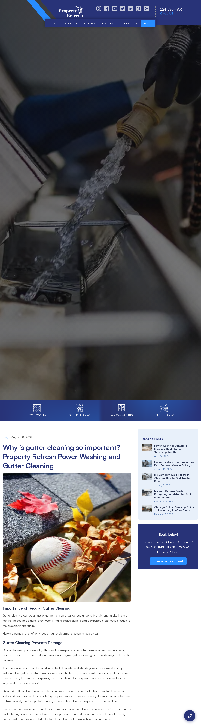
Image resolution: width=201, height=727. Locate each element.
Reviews (89, 23)
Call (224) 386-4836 (117, 228)
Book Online (78, 228)
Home (53, 23)
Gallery (108, 23)
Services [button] (71, 23)
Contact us (129, 23)
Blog (147, 23)
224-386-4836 (171, 9)
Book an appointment (168, 561)
